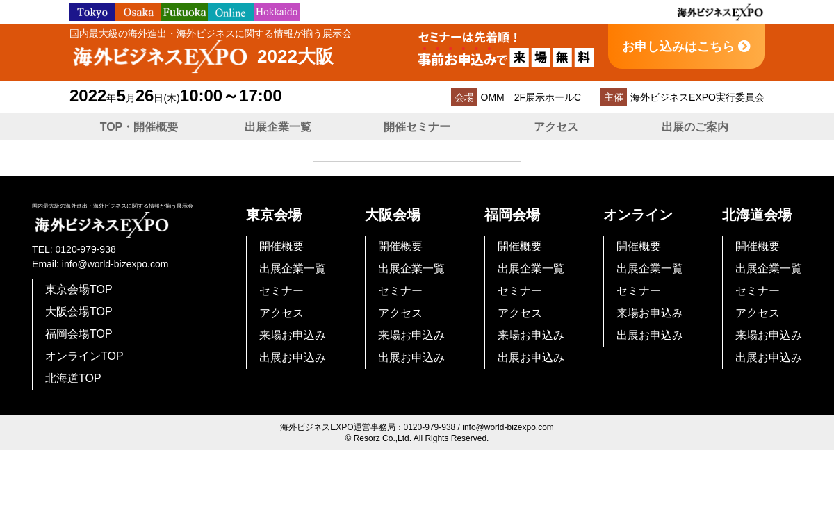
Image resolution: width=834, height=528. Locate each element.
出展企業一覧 (278, 127)
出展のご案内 (695, 127)
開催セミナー (417, 127)
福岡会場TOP (79, 334)
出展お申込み (292, 357)
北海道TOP (73, 378)
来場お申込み (292, 335)
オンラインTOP (84, 356)
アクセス (556, 127)
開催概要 (281, 246)
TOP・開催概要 (139, 127)
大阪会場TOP (79, 311)
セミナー (281, 291)
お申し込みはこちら (686, 46)
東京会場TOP (79, 289)
